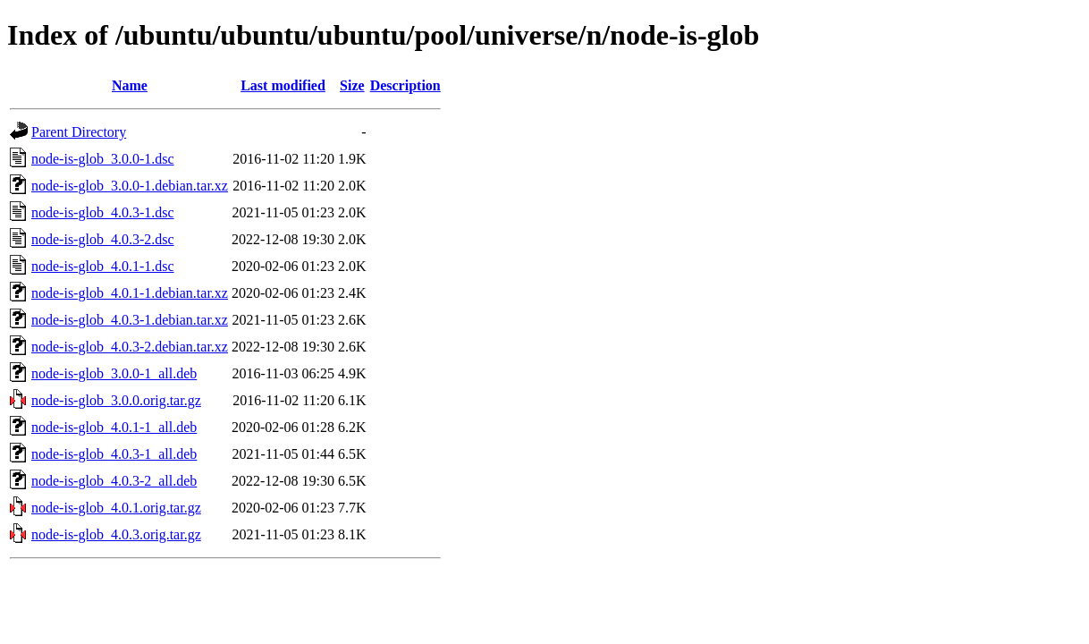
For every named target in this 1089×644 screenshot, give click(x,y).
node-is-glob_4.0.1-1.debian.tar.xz (129, 293)
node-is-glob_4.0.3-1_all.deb (114, 454)
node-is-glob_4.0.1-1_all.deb (114, 427)
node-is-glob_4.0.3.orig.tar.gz (116, 534)
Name (130, 85)
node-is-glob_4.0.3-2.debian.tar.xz (129, 346)
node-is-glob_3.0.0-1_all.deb (114, 373)
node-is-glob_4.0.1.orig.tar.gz (116, 507)
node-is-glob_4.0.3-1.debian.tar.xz (129, 319)
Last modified (283, 85)
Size (352, 85)
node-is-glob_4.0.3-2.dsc (102, 239)
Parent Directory (78, 132)
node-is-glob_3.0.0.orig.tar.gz (116, 400)
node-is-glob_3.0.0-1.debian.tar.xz (129, 185)
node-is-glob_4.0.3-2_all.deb (114, 480)
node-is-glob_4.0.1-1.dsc (102, 266)
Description (405, 85)
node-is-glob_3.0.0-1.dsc (102, 158)
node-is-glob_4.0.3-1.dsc (102, 212)
